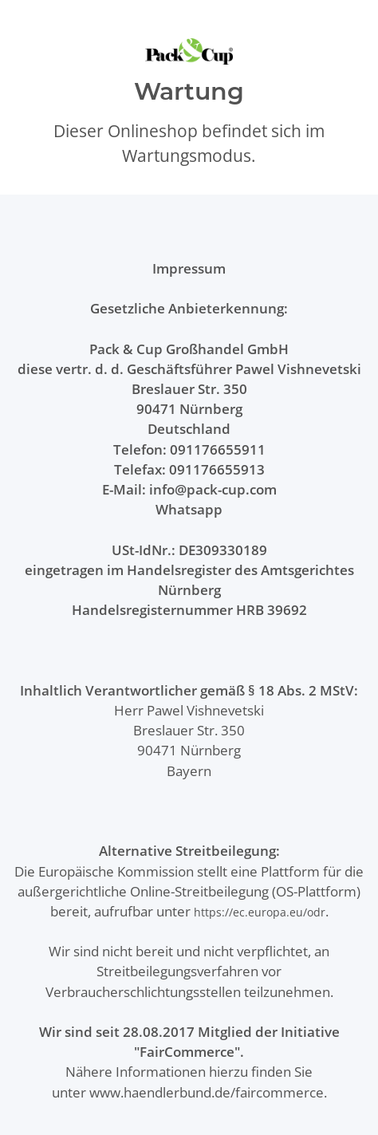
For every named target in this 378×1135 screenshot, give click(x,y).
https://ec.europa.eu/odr (259, 912)
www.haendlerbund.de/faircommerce (206, 1092)
